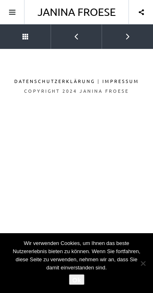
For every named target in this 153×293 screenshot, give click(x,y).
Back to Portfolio (14, 33)
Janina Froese (77, 12)
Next (116, 33)
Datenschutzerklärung (54, 81)
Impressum (120, 81)
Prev (65, 33)
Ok (76, 279)
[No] (143, 263)
